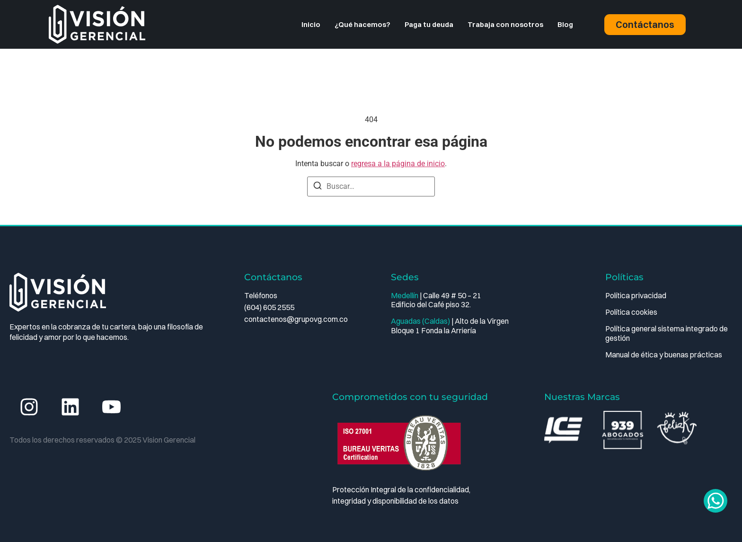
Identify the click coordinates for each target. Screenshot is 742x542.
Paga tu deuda (429, 24)
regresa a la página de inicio (398, 163)
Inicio (310, 24)
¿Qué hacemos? (362, 24)
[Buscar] (317, 187)
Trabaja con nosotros (505, 24)
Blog (565, 24)
